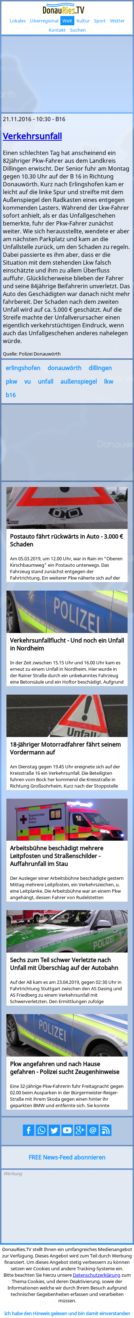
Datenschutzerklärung (96, 1275)
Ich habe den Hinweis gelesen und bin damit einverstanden (67, 1313)
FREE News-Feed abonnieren (67, 1157)
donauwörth (64, 368)
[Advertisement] (67, 73)
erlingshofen (23, 368)
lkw (108, 381)
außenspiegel (78, 381)
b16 (11, 395)
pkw (11, 381)
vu (27, 381)
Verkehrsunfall (32, 136)
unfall (45, 381)
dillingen (100, 368)
